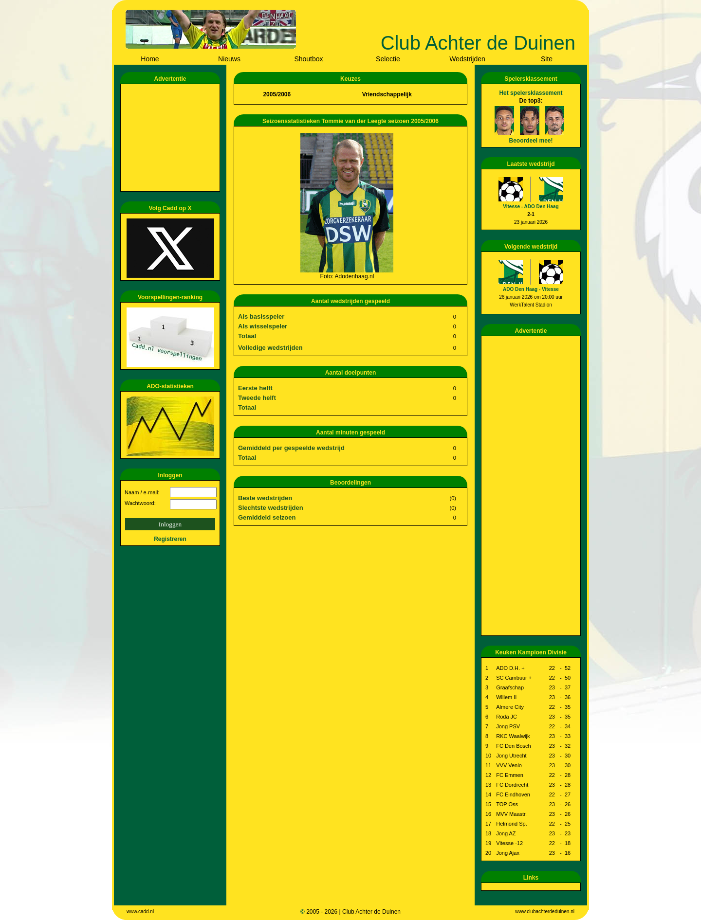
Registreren (170, 539)
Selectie (388, 59)
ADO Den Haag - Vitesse (531, 289)
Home (150, 59)
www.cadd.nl (140, 911)
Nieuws (229, 59)
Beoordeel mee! (531, 140)
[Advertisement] (172, 137)
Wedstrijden (467, 59)
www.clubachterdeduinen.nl (544, 911)
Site (547, 59)
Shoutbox (308, 59)
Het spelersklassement (530, 93)
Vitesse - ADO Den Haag (530, 206)
